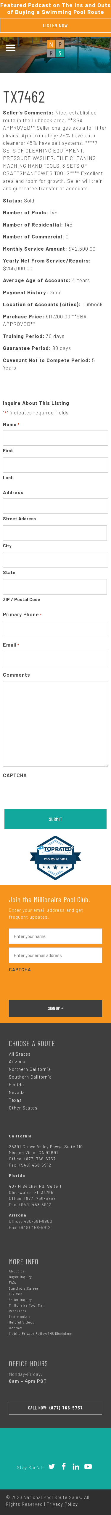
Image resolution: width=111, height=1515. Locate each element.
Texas (15, 1100)
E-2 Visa (16, 1294)
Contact (16, 1328)
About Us (16, 1271)
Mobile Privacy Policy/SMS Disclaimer (41, 1333)
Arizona (17, 1061)
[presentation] (48, 792)
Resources (17, 1311)
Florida (16, 1084)
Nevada (17, 1092)
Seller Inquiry (20, 1300)
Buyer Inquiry (20, 1277)
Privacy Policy (62, 1504)
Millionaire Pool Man (27, 1305)
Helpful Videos (21, 1322)
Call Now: (55, 1407)
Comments (16, 675)
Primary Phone (22, 614)
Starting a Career (23, 1288)
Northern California (30, 1069)
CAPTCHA (15, 775)
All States (20, 1054)
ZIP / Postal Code (21, 599)
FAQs (12, 1282)
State (9, 572)
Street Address (19, 518)
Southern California (30, 1076)
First (8, 450)
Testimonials (19, 1316)
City (7, 545)
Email (11, 645)
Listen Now (55, 25)
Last (8, 477)
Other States (23, 1107)
